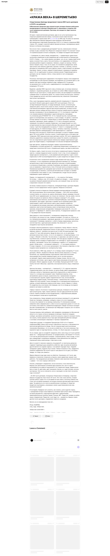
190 (57, 38)
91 (50, 38)
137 (53, 38)
